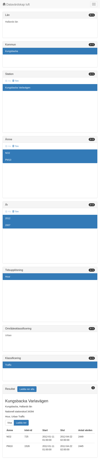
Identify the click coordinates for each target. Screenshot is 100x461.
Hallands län (11, 21)
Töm (15, 81)
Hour (7, 276)
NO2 (7, 153)
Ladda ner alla (27, 389)
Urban (8, 335)
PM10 (8, 159)
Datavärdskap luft (16, 4)
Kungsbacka (11, 51)
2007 (7, 225)
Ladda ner (21, 422)
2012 (7, 218)
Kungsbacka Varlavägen (17, 87)
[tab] (50, 389)
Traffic (8, 365)
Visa (9, 422)
